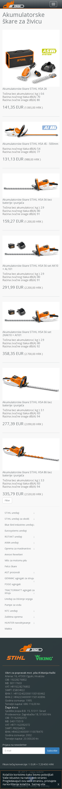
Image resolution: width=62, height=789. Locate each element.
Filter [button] (7, 500)
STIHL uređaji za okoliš (20, 518)
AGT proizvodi (20, 572)
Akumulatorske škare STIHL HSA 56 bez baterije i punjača (27, 201)
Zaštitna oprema (20, 616)
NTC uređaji (20, 610)
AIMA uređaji (20, 542)
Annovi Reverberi (14, 554)
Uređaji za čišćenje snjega (19, 598)
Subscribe (52, 750)
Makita (8, 628)
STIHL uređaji (20, 512)
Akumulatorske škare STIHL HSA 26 (24, 89)
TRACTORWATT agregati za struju (20, 592)
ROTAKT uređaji (20, 536)
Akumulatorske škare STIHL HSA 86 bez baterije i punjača (27, 473)
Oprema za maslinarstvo (20, 548)
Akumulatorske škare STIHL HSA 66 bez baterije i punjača (27, 403)
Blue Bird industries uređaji (20, 524)
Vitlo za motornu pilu (16, 560)
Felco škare (11, 566)
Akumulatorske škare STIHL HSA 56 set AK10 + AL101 (30, 267)
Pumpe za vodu (13, 604)
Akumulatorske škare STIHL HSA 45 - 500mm (30, 144)
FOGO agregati (13, 584)
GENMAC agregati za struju (20, 579)
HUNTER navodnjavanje (20, 622)
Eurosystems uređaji (16, 530)
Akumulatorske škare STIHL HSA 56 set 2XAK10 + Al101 (26, 333)
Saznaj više (38, 784)
